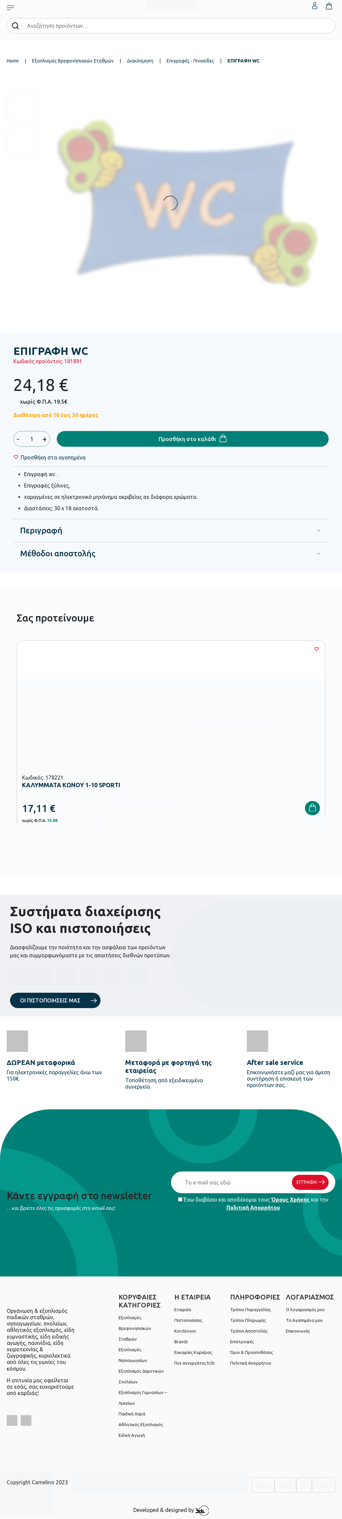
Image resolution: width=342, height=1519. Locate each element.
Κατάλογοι (185, 1331)
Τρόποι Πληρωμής (248, 1320)
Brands (181, 1341)
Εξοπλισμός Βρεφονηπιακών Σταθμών (73, 60)
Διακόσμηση (140, 60)
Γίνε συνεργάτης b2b (194, 1363)
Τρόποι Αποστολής (249, 1331)
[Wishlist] (53, 457)
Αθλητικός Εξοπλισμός (141, 1424)
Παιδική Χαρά (132, 1413)
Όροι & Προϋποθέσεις (251, 1352)
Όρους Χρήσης (290, 1200)
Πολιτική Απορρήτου (253, 1208)
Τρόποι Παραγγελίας (250, 1309)
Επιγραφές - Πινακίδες (190, 60)
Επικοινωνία (298, 1331)
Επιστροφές (242, 1341)
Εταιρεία (182, 1309)
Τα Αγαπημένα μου (304, 1320)
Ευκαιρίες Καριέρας (193, 1352)
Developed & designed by (171, 1511)
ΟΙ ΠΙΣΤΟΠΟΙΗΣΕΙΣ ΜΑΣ (50, 1000)
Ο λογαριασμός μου (305, 1309)
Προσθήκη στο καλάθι (187, 439)
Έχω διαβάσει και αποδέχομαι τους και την (253, 1204)
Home (13, 60)
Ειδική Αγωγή (132, 1435)
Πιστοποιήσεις (188, 1320)
